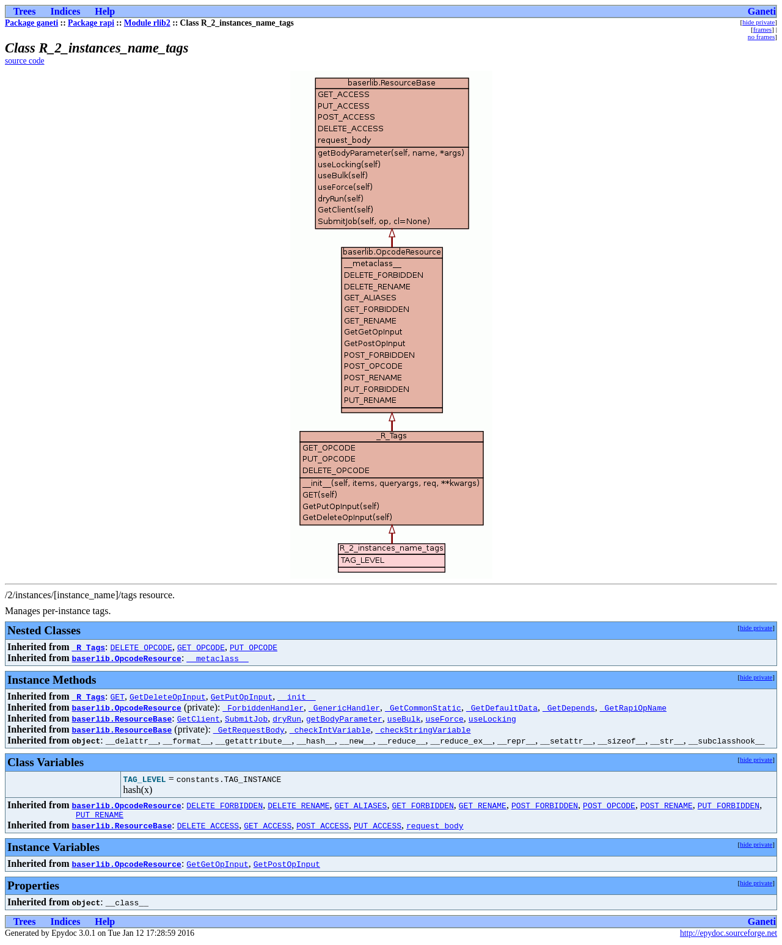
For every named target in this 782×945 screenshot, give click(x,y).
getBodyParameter (344, 718)
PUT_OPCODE (253, 647)
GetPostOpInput (287, 865)
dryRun (286, 718)
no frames (761, 36)
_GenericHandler (344, 707)
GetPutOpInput (241, 696)
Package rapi (91, 22)
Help (105, 11)
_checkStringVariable (422, 729)
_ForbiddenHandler (263, 707)
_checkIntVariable (330, 729)
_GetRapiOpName (633, 707)
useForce (444, 718)
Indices (65, 11)
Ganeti (762, 11)
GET (118, 696)
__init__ (296, 696)
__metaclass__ (217, 658)
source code (25, 60)
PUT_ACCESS (377, 827)
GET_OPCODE (201, 647)
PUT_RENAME (99, 816)
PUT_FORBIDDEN (728, 805)
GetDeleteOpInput (168, 696)
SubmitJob (246, 718)
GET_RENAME (482, 805)
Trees (24, 11)
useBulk (404, 718)
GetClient (198, 718)
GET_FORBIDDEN (422, 805)
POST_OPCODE (609, 805)
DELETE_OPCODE (141, 647)
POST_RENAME (666, 805)
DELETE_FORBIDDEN (224, 805)
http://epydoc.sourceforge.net (728, 935)
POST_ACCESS (322, 827)
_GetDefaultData (502, 707)
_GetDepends (569, 707)
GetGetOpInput (217, 865)
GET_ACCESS (267, 827)
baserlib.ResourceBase (121, 718)
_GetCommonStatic (423, 707)
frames (762, 29)
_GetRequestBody (249, 729)
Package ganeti (31, 22)
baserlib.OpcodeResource (126, 658)
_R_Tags (88, 647)
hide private (758, 22)
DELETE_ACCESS (208, 827)
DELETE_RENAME (298, 805)
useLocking (492, 718)
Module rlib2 (147, 22)
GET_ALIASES (361, 805)
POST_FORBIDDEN (544, 805)
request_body (435, 827)
